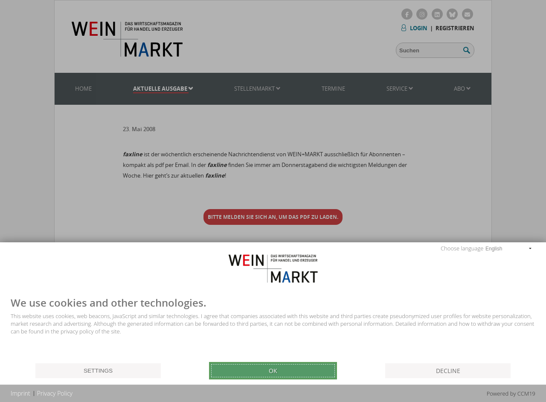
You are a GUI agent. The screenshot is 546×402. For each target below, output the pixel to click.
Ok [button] (273, 371)
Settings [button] (98, 371)
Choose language (462, 248)
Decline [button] (448, 371)
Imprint (20, 393)
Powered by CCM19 (511, 393)
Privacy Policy (55, 393)
